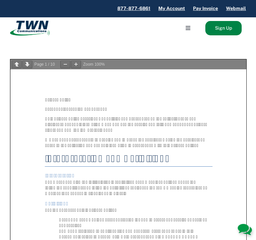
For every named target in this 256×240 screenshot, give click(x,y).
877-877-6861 (133, 8)
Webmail (236, 8)
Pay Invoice (205, 8)
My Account (171, 8)
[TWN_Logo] (30, 23)
